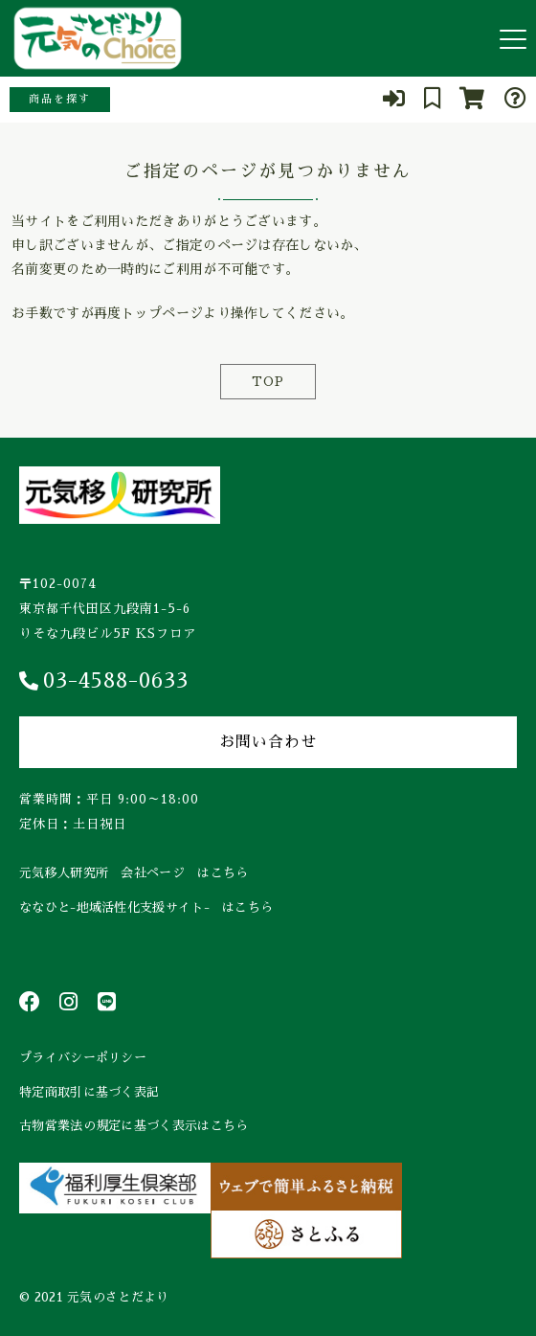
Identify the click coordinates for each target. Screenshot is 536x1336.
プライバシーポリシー (82, 1058)
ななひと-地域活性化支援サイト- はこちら (146, 907)
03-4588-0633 (104, 680)
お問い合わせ (268, 742)
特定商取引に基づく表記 (89, 1092)
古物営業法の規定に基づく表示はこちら (133, 1126)
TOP (268, 381)
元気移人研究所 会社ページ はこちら (133, 873)
